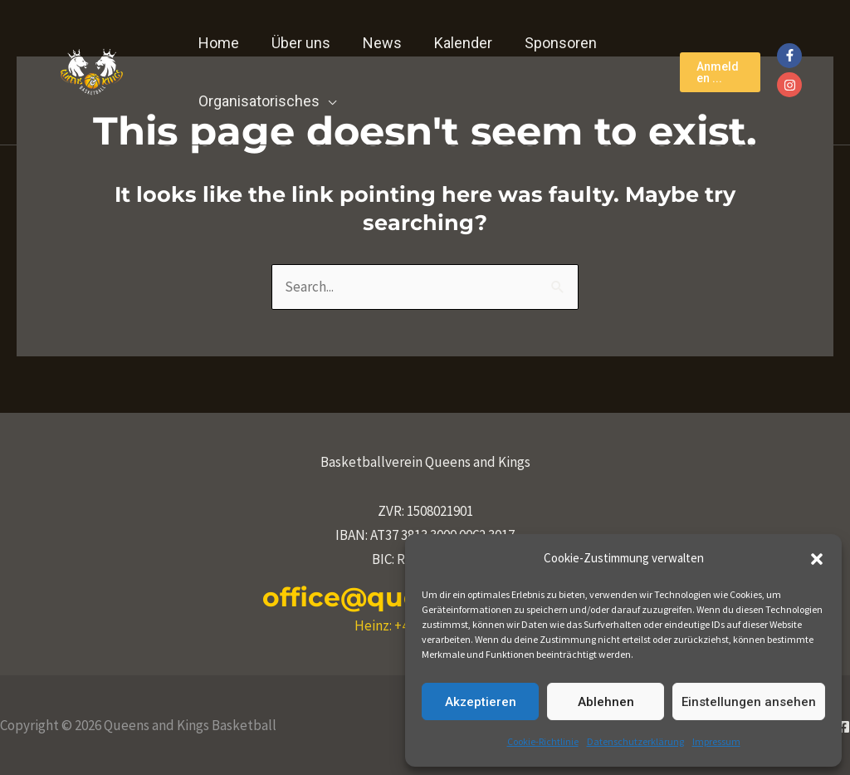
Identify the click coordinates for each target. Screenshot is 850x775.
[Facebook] (843, 726)
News (376, 43)
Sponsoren (550, 43)
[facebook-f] (790, 55)
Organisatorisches (258, 101)
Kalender (455, 43)
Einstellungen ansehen (748, 701)
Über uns (297, 43)
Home (218, 43)
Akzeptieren (480, 701)
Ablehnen (606, 701)
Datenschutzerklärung (635, 741)
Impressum (716, 741)
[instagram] (790, 84)
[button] (816, 559)
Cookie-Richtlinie (543, 741)
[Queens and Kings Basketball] (91, 70)
